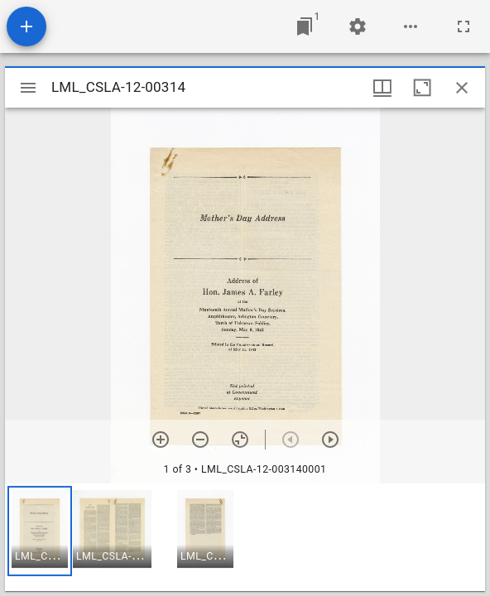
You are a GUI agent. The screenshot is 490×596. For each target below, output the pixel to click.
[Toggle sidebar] (28, 88)
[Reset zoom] (240, 439)
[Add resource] (26, 26)
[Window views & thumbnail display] (382, 88)
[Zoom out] (200, 439)
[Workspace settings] (357, 26)
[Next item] (330, 439)
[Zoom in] (160, 439)
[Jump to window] (304, 26)
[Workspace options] (410, 26)
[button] (40, 531)
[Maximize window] (422, 88)
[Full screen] (463, 26)
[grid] (245, 537)
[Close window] (462, 88)
